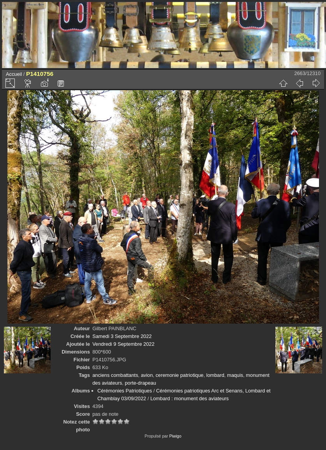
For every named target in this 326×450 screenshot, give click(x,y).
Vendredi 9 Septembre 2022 (123, 344)
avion (147, 375)
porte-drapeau (140, 383)
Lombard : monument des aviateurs (189, 398)
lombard (215, 375)
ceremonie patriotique (179, 375)
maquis (235, 375)
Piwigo (175, 436)
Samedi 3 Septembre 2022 (122, 336)
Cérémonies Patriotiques (124, 391)
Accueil (14, 74)
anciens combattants (115, 375)
